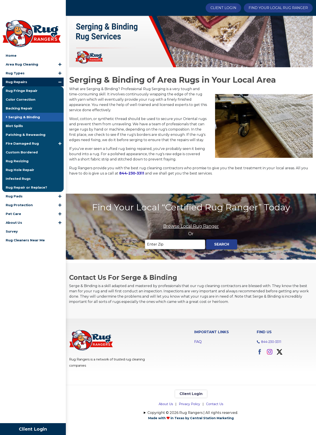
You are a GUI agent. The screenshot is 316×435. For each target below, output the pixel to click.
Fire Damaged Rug (22, 124)
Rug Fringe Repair (22, 71)
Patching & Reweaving (25, 115)
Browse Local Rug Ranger (191, 250)
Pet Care (13, 195)
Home (11, 36)
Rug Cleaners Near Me (25, 221)
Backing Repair (19, 89)
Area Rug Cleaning (22, 45)
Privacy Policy (189, 428)
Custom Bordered (22, 133)
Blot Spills (14, 107)
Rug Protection (19, 186)
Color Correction (20, 80)
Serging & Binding (23, 98)
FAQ (198, 366)
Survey (12, 212)
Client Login (33, 429)
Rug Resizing (17, 142)
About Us (14, 203)
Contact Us (214, 428)
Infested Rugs (18, 159)
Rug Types (15, 54)
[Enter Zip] (175, 268)
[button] (60, 45)
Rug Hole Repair (20, 151)
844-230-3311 (271, 366)
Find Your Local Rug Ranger (278, 8)
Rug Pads (14, 177)
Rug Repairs (16, 63)
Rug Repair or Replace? (26, 168)
